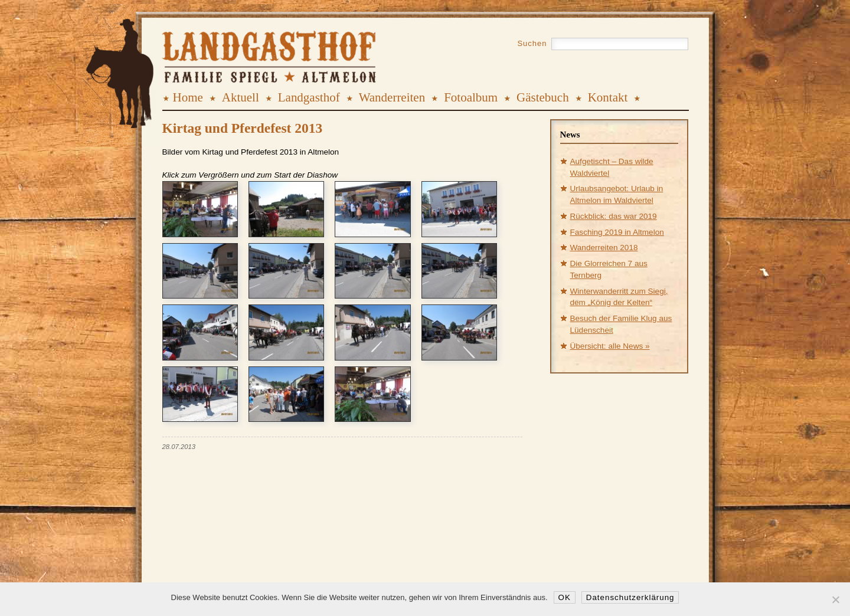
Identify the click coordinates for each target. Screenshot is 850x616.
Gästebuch (542, 97)
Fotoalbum (471, 97)
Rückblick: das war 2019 (613, 216)
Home (188, 97)
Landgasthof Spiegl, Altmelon (231, 46)
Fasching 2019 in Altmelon (617, 232)
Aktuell (240, 97)
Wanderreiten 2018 (604, 247)
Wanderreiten (392, 97)
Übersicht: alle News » (610, 346)
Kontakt (608, 97)
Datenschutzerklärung (630, 597)
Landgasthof (309, 97)
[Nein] (835, 599)
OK (564, 597)
